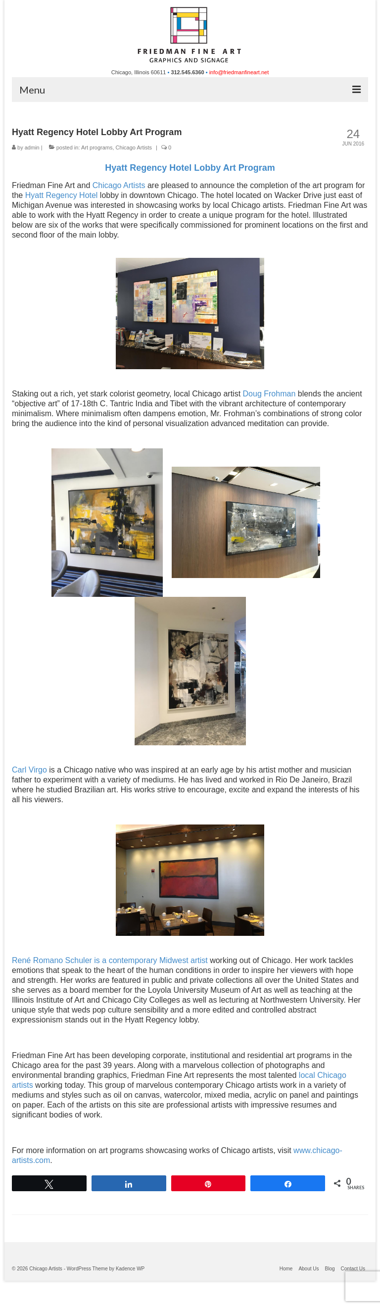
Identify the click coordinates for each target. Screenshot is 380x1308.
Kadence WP (130, 1268)
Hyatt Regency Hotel (61, 195)
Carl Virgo (29, 770)
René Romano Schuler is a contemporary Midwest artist (110, 960)
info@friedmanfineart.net (239, 72)
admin (32, 147)
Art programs (97, 147)
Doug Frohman (269, 393)
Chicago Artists (134, 147)
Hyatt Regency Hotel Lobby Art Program (190, 168)
